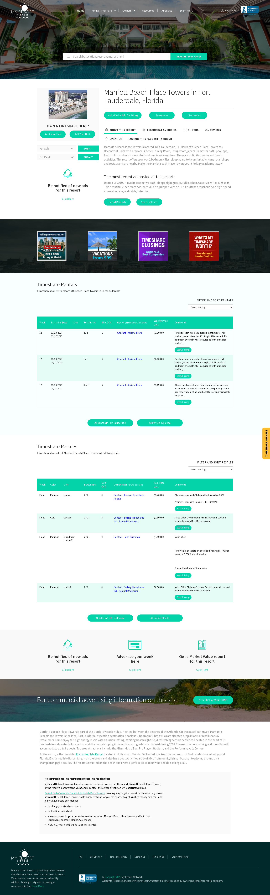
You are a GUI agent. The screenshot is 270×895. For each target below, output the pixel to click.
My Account (229, 10)
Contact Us (139, 856)
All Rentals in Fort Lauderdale (110, 422)
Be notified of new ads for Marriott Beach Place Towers (75, 793)
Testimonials (158, 856)
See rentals (194, 115)
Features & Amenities (158, 130)
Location (113, 138)
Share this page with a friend (150, 139)
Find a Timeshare (102, 10)
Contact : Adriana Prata (129, 332)
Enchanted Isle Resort (89, 754)
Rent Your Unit (52, 134)
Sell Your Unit (82, 134)
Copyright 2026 (113, 877)
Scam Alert (186, 10)
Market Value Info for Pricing (122, 115)
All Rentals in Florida (159, 422)
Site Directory (96, 856)
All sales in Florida (159, 618)
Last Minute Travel (180, 856)
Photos (190, 130)
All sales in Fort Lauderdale (110, 618)
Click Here (68, 199)
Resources (148, 10)
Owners (126, 10)
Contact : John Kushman (127, 537)
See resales (162, 115)
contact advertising (213, 700)
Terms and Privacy (118, 856)
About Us (167, 10)
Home (80, 10)
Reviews (212, 130)
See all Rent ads (117, 202)
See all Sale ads (149, 202)
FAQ (80, 856)
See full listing (183, 349)
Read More (38, 886)
